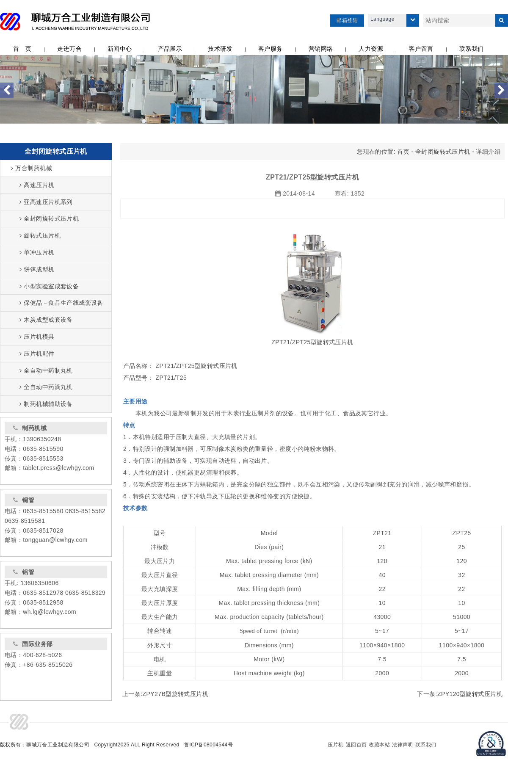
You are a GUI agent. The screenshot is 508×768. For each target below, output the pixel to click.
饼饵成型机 (37, 269)
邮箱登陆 (347, 20)
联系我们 (425, 745)
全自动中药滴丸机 (46, 387)
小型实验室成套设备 (49, 286)
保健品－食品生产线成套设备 (61, 302)
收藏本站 (379, 745)
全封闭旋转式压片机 (56, 151)
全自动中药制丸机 (46, 370)
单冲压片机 (37, 252)
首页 (403, 151)
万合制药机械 (31, 168)
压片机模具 (37, 336)
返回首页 (356, 745)
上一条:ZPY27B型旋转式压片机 (165, 694)
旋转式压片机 (40, 235)
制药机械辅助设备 (46, 404)
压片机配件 (37, 353)
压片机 (335, 745)
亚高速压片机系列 (46, 202)
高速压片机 (37, 185)
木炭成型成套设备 (46, 319)
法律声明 (402, 745)
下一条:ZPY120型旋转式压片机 (459, 694)
